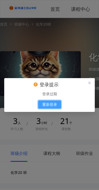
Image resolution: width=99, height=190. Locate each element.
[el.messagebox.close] (89, 83)
